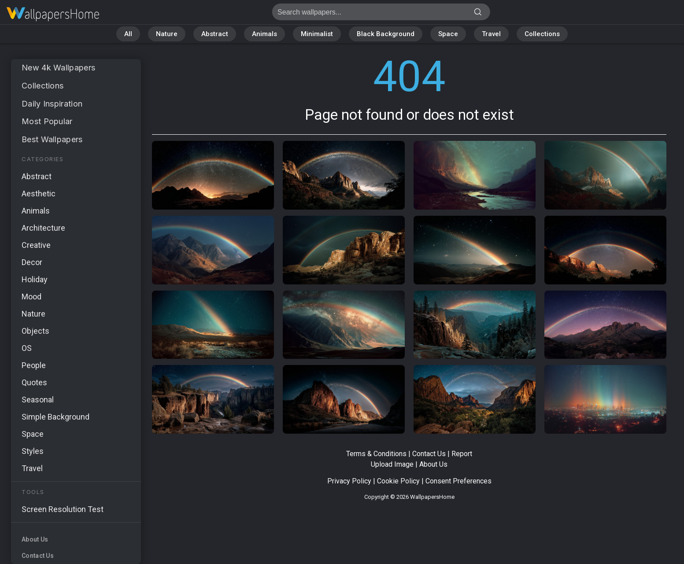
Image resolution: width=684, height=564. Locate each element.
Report (461, 454)
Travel (491, 34)
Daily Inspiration (52, 103)
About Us (35, 539)
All (128, 34)
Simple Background (55, 416)
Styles (33, 451)
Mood (31, 296)
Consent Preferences (458, 481)
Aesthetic (38, 193)
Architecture (43, 227)
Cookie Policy (398, 481)
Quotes (34, 382)
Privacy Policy (349, 481)
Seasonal (38, 399)
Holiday (35, 279)
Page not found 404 (53, 14)
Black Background (385, 34)
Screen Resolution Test (63, 509)
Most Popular (47, 121)
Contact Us (38, 555)
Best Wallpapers (52, 139)
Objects (35, 330)
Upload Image (392, 464)
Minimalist (317, 34)
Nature (166, 34)
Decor (32, 262)
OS (27, 348)
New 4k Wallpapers (58, 67)
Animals (264, 34)
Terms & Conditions (376, 454)
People (34, 365)
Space (448, 34)
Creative (36, 245)
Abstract (214, 34)
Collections (542, 34)
